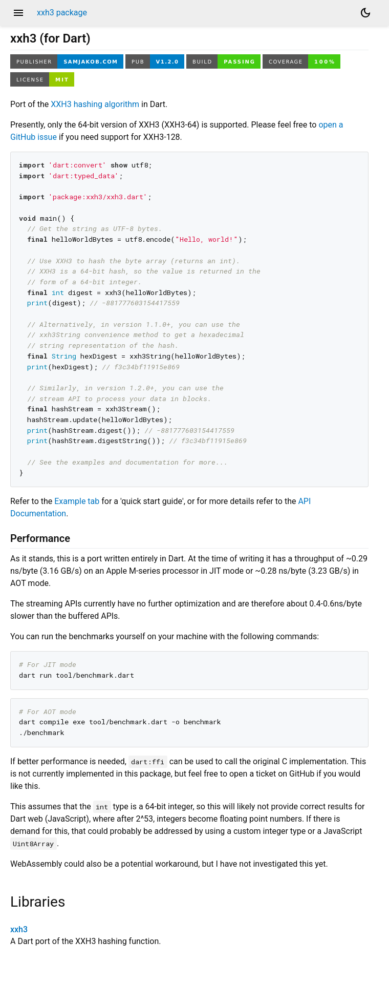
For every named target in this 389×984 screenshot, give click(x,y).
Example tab (76, 501)
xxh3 (19, 929)
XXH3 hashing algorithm (95, 104)
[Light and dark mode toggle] (365, 13)
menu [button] (18, 13)
